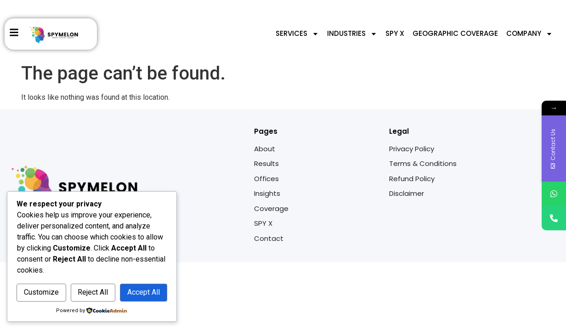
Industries (352, 34)
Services (297, 34)
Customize (41, 292)
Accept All (143, 292)
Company (529, 34)
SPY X (394, 33)
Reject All (93, 292)
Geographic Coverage (455, 33)
